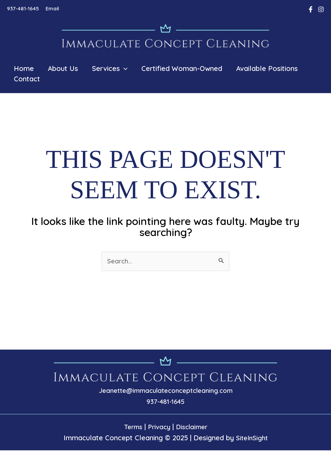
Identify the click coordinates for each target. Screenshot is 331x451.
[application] (123, 68)
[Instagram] (321, 9)
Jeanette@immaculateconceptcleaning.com (165, 391)
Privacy (158, 427)
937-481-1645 (23, 8)
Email (52, 8)
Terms (131, 427)
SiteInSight (252, 438)
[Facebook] (311, 9)
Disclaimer (193, 427)
